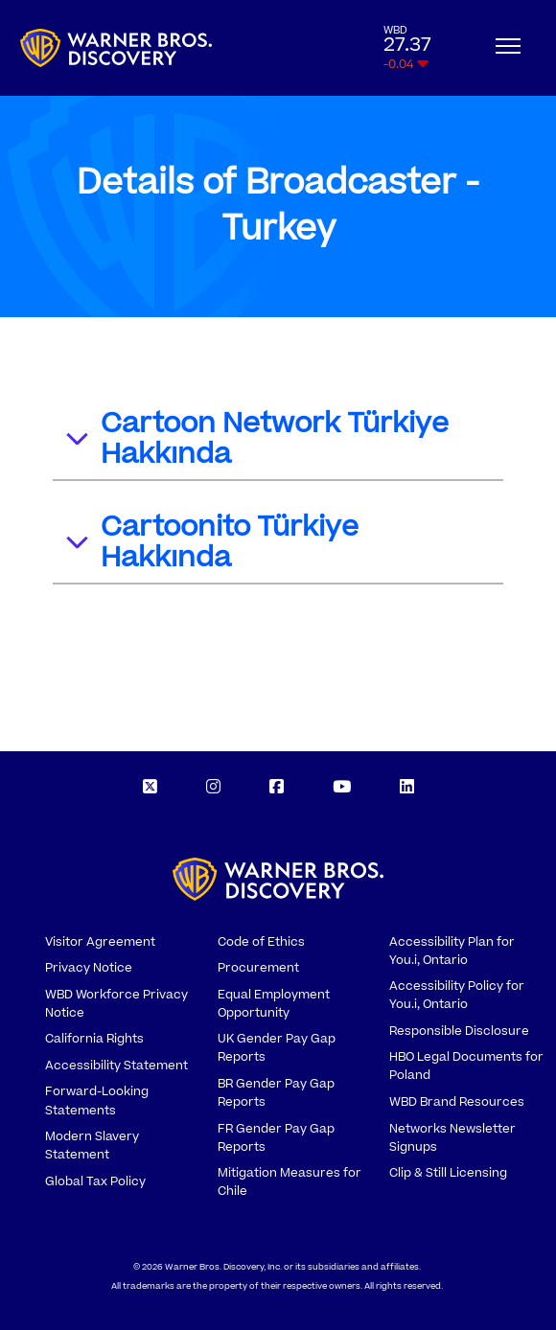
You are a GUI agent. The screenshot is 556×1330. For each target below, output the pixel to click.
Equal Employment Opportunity (274, 1003)
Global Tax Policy (95, 1181)
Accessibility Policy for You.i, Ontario (456, 995)
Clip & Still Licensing (448, 1172)
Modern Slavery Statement (92, 1145)
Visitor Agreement (100, 942)
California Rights (94, 1038)
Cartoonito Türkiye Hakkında (211, 542)
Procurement (258, 967)
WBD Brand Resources (456, 1102)
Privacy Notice (88, 967)
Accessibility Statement (116, 1065)
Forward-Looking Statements (97, 1100)
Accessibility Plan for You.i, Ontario (452, 951)
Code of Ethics (261, 942)
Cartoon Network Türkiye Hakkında (256, 438)
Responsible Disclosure (459, 1031)
